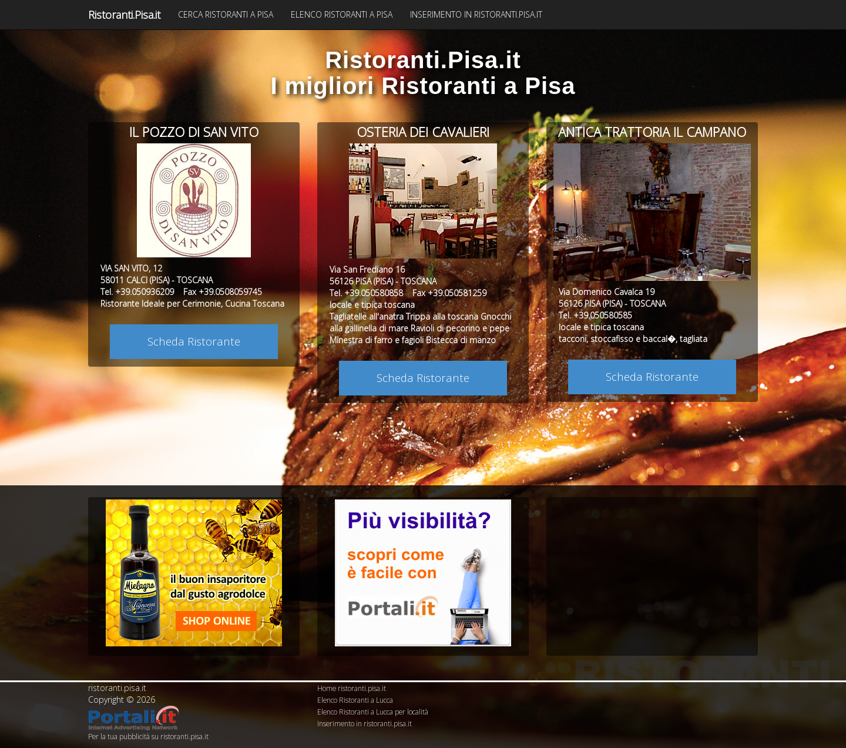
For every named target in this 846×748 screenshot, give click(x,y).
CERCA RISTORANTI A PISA (225, 14)
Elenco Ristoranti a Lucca (355, 700)
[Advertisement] (652, 572)
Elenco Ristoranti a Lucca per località (372, 711)
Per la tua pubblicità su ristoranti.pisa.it (148, 736)
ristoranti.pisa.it (117, 687)
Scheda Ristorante (193, 341)
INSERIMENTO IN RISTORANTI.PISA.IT (476, 14)
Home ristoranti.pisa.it (351, 688)
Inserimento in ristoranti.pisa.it (364, 723)
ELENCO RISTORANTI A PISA (341, 14)
